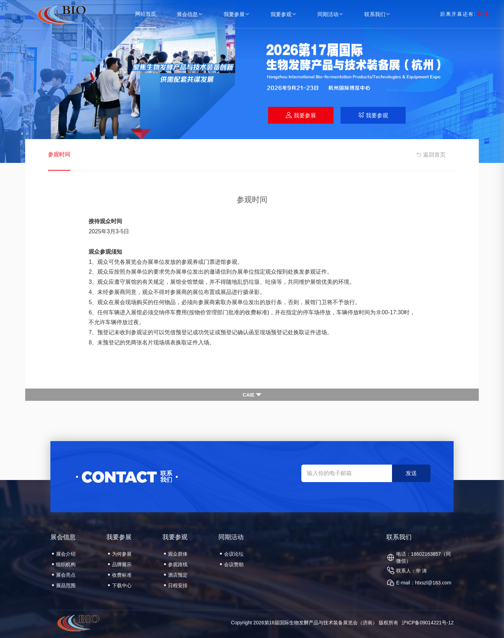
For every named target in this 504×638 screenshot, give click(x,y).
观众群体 (176, 554)
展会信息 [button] (190, 14)
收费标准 (120, 575)
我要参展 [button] (237, 14)
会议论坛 (232, 554)
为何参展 (120, 554)
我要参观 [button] (284, 14)
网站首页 (145, 14)
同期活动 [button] (330, 14)
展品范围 (64, 585)
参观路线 (176, 564)
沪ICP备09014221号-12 (428, 622)
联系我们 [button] (377, 14)
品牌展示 (120, 564)
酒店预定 (176, 575)
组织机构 (64, 564)
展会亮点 (64, 575)
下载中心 (120, 585)
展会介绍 (64, 554)
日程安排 (176, 585)
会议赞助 (232, 564)
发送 (411, 473)
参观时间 (59, 154)
